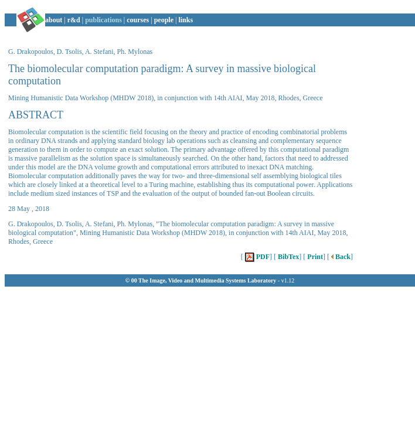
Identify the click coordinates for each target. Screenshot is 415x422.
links (185, 20)
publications (103, 20)
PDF (256, 257)
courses (138, 20)
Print (314, 257)
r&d (73, 20)
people (164, 20)
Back (340, 257)
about (53, 20)
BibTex (287, 257)
